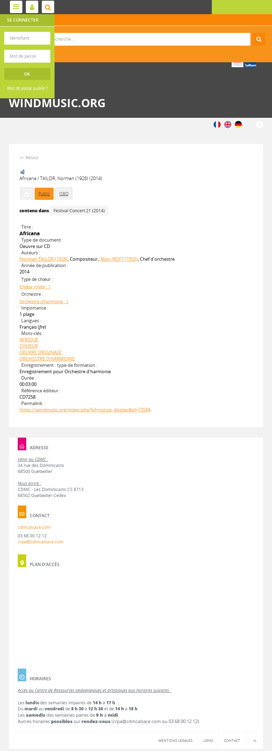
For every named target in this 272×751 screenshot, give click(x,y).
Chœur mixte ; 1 (35, 287)
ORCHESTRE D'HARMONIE (47, 359)
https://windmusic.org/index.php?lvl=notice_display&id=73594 (85, 409)
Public (44, 194)
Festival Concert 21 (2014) (79, 211)
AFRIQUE (28, 339)
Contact (232, 740)
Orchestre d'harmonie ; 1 (44, 302)
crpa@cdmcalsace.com (40, 542)
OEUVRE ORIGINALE (40, 352)
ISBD (63, 194)
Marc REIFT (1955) (119, 259)
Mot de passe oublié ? (27, 88)
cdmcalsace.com (34, 527)
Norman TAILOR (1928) (43, 259)
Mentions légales (175, 740)
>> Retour (29, 158)
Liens (208, 740)
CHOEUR (28, 346)
